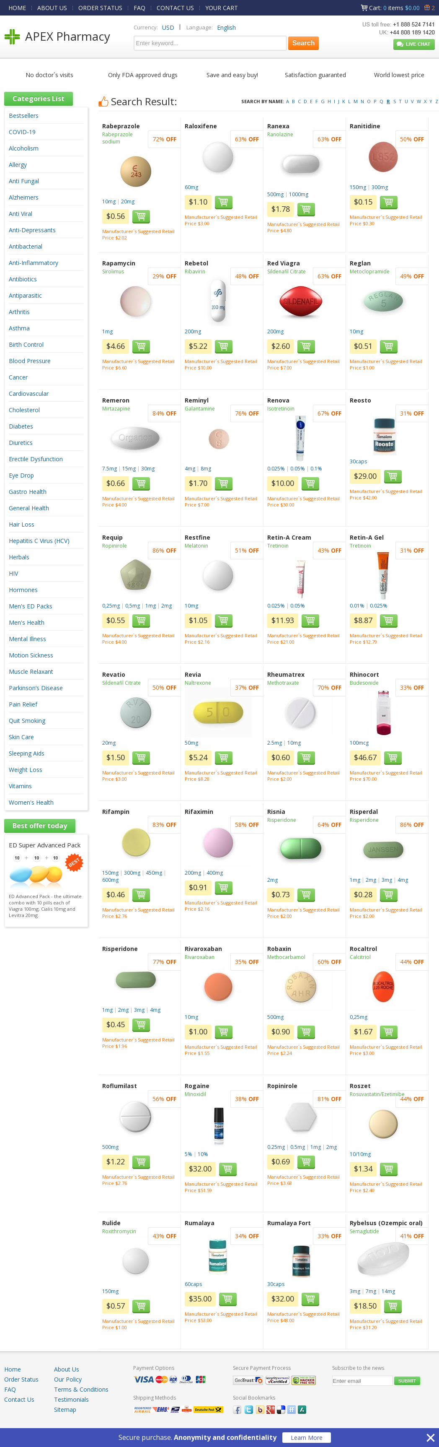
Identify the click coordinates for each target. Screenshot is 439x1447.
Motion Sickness (31, 655)
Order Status (21, 1379)
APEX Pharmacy (67, 36)
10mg (109, 201)
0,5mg (132, 605)
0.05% (297, 468)
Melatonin (196, 545)
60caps (193, 1284)
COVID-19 (22, 132)
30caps (358, 461)
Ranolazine (280, 134)
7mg (371, 1291)
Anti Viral (20, 214)
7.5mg (109, 468)
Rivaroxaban (199, 957)
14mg (388, 1291)
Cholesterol (24, 410)
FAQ (139, 8)
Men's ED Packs (30, 606)
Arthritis (19, 312)
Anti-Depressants (32, 230)
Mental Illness (27, 639)
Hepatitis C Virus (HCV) (39, 541)
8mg (206, 468)
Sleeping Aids (26, 753)
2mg (166, 605)
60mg (191, 187)
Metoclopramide (370, 271)
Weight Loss (25, 770)
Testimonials (71, 1399)
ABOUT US (52, 8)
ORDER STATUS (100, 8)
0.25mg (276, 1147)
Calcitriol (360, 957)
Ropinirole (114, 545)
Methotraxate (283, 682)
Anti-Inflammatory (33, 263)
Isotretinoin (280, 408)
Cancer (18, 377)
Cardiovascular (29, 393)
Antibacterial (25, 246)
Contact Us (19, 1399)
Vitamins (20, 786)
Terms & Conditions (81, 1389)
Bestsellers (24, 116)
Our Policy (68, 1379)
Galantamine (200, 408)
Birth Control (26, 344)
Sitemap (65, 1409)
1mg (107, 331)
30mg (148, 468)
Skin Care (21, 737)
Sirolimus (113, 271)
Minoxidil (195, 1094)
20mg (127, 201)
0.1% (316, 468)
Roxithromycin (119, 1231)
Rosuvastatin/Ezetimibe (377, 1094)
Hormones (23, 590)
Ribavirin (195, 271)
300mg (380, 187)
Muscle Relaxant (31, 671)
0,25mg (111, 605)
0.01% (357, 605)
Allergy (18, 165)
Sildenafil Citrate (286, 271)
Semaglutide (364, 1231)
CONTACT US (175, 8)
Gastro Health (27, 492)
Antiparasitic (25, 295)
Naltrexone (198, 682)
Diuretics (21, 443)
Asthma (19, 328)
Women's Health (31, 802)
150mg (358, 187)
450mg (154, 872)
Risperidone (281, 820)
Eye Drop (21, 475)
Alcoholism (24, 148)
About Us (66, 1369)
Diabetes (21, 426)
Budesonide (364, 682)
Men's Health (26, 622)
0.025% (276, 468)
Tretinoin (278, 545)
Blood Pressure (30, 361)
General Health (29, 508)
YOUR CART (221, 8)
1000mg (298, 194)
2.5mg (274, 742)
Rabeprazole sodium (117, 138)
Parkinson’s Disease (36, 688)
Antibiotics (23, 279)
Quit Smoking (27, 721)
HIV (13, 573)
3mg (387, 879)
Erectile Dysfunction (36, 459)
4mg (190, 468)
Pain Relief (23, 704)
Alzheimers (24, 197)
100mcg (359, 742)
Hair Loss (21, 524)
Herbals (19, 557)
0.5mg (297, 1147)
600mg (110, 879)
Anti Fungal (24, 181)
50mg (191, 742)
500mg (275, 194)
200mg (193, 331)
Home (12, 1369)
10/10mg (360, 1154)
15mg (129, 468)
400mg (215, 872)
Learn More (307, 1438)
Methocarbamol (286, 957)
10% (203, 1154)
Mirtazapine (116, 408)
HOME (17, 8)
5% (188, 1154)
